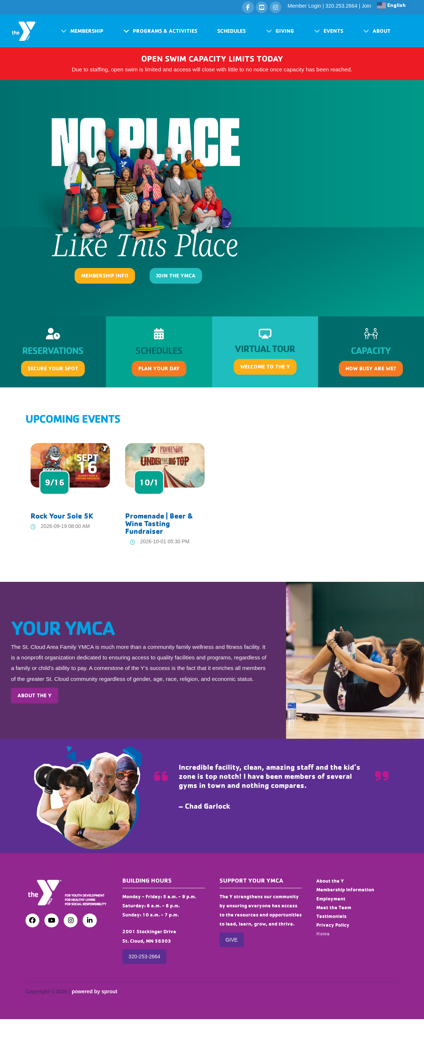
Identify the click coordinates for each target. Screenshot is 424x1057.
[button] (82, 31)
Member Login (304, 6)
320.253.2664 (341, 6)
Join (366, 6)
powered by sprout (94, 991)
